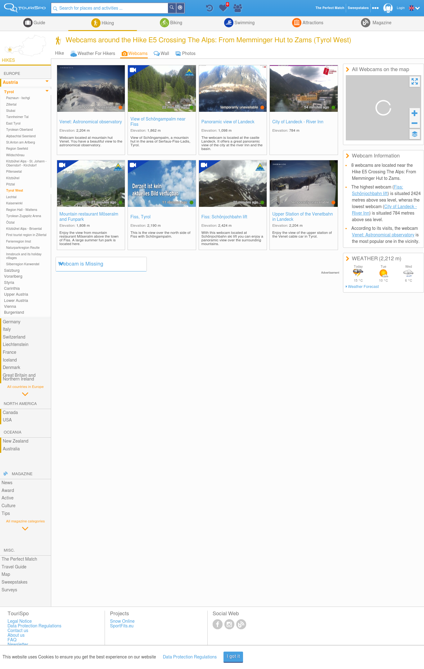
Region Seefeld (17, 148)
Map (6, 574)
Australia (11, 449)
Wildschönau (15, 155)
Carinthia (12, 289)
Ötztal (10, 222)
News (7, 483)
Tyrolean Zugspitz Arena (23, 216)
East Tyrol (13, 123)
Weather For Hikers (96, 54)
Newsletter (17, 645)
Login (401, 8)
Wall (165, 54)
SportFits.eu (122, 626)
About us (16, 635)
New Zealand (15, 441)
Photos (189, 54)
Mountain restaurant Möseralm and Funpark (89, 217)
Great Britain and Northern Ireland (19, 377)
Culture (9, 506)
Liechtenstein (16, 345)
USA (7, 420)
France (9, 352)
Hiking (107, 23)
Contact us (17, 631)
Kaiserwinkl (14, 203)
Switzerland (14, 337)
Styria (9, 283)
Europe (12, 74)
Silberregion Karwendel (22, 264)
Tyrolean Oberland (19, 129)
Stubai (11, 110)
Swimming (244, 23)
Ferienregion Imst (18, 241)
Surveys (9, 590)
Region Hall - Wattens (21, 210)
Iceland (10, 360)
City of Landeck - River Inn (297, 122)
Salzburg (12, 271)
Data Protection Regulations (190, 657)
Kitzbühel (13, 178)
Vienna (10, 307)
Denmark (11, 368)
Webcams (137, 54)
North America (20, 404)
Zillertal (11, 104)
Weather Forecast (363, 287)
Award (8, 491)
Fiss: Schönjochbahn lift (224, 217)
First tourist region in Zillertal (26, 235)
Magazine (381, 23)
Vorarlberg (13, 277)
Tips (6, 514)
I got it (233, 656)
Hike (59, 53)
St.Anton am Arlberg (20, 142)
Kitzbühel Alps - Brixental (24, 228)
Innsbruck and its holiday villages (24, 256)
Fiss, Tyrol (140, 217)
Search (175, 8)
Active (8, 498)
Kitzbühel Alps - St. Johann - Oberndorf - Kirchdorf (26, 163)
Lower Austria (16, 301)
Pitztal (10, 184)
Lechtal (11, 197)
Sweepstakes (15, 582)
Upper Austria (16, 295)
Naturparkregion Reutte (23, 247)
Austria (10, 82)
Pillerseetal (14, 171)
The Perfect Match (19, 559)
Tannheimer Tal (17, 117)
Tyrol (9, 92)
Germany (11, 322)
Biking (175, 23)
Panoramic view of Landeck (228, 122)
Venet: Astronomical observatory (91, 122)
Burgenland (14, 313)
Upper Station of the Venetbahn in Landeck (302, 217)
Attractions (312, 23)
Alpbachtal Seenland (21, 136)
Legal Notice (19, 621)
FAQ (11, 640)
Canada (10, 413)
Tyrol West (14, 190)
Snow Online (122, 621)
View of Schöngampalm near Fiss (158, 122)
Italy (7, 329)
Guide (39, 23)
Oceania (12, 432)
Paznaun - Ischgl (18, 98)
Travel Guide (14, 567)
